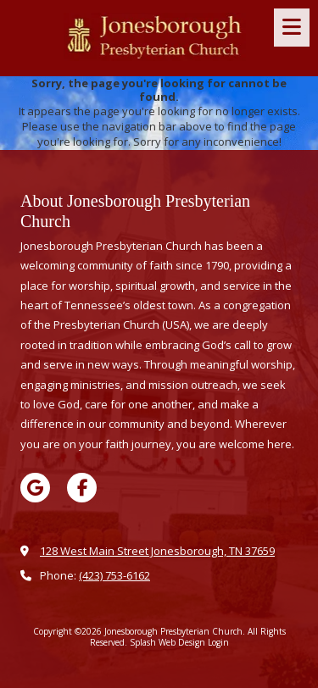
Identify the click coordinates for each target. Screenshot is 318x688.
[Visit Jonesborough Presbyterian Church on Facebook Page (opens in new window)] (82, 487)
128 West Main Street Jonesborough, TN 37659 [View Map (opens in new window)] (157, 550)
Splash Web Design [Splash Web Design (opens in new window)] (167, 642)
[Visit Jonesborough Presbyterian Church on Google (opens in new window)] (35, 487)
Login (218, 642)
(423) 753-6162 (114, 575)
